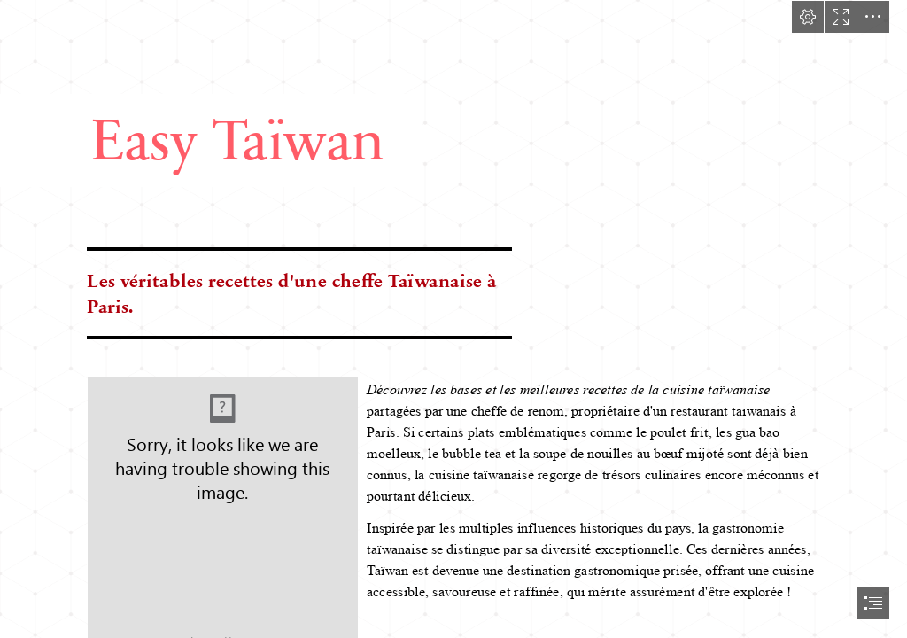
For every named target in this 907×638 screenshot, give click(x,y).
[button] (808, 17)
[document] (453, 319)
